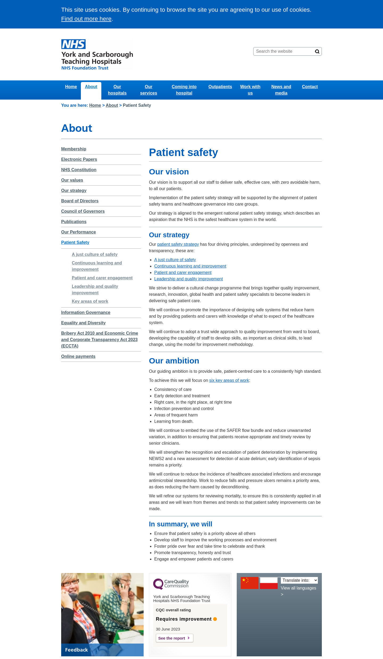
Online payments (78, 356)
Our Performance (78, 232)
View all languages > (298, 591)
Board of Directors (79, 201)
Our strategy (73, 190)
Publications (73, 221)
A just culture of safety (95, 254)
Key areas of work (90, 301)
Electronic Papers (79, 159)
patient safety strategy (178, 244)
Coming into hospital (184, 89)
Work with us (250, 89)
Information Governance (85, 312)
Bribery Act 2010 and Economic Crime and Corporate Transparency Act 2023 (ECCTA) (99, 339)
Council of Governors (83, 211)
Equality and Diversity (83, 323)
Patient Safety (75, 242)
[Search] (317, 51)
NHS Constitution (78, 169)
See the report (171, 638)
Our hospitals (117, 89)
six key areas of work (229, 380)
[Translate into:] (299, 580)
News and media (281, 89)
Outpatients (220, 86)
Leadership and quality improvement (188, 279)
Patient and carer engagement (102, 278)
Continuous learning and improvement (190, 266)
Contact (310, 86)
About (91, 86)
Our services (148, 89)
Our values (72, 180)
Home (71, 86)
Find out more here (86, 18)
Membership (73, 149)
